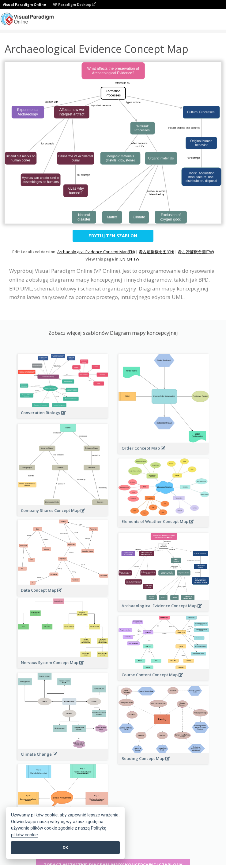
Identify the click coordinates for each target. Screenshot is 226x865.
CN (129, 259)
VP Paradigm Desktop (74, 4)
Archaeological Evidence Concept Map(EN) (96, 251)
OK (65, 847)
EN (122, 259)
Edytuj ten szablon (113, 236)
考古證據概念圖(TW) (196, 251)
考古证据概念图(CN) (156, 251)
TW (136, 259)
